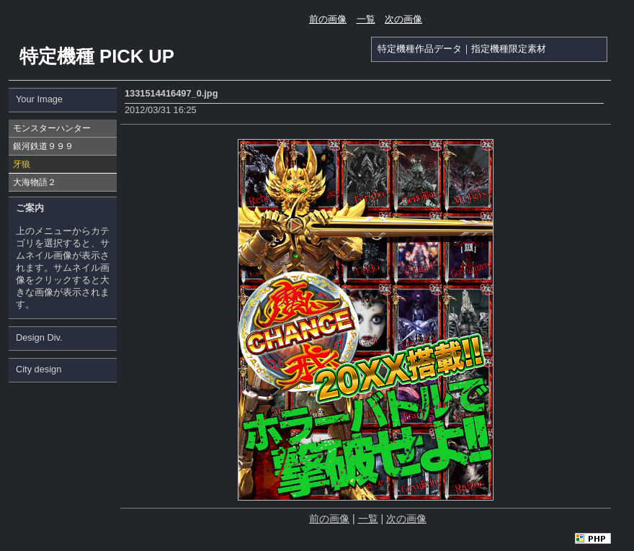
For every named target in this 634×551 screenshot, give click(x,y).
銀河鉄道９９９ (43, 146)
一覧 (366, 19)
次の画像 (403, 19)
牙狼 (21, 164)
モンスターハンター (52, 128)
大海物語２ (34, 182)
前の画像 (328, 19)
